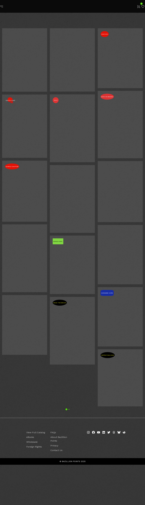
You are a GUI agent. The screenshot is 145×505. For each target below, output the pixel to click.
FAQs (53, 472)
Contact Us (56, 490)
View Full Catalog (35, 472)
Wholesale (32, 482)
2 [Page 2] (72, 447)
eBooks (30, 477)
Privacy (54, 485)
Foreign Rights (34, 487)
